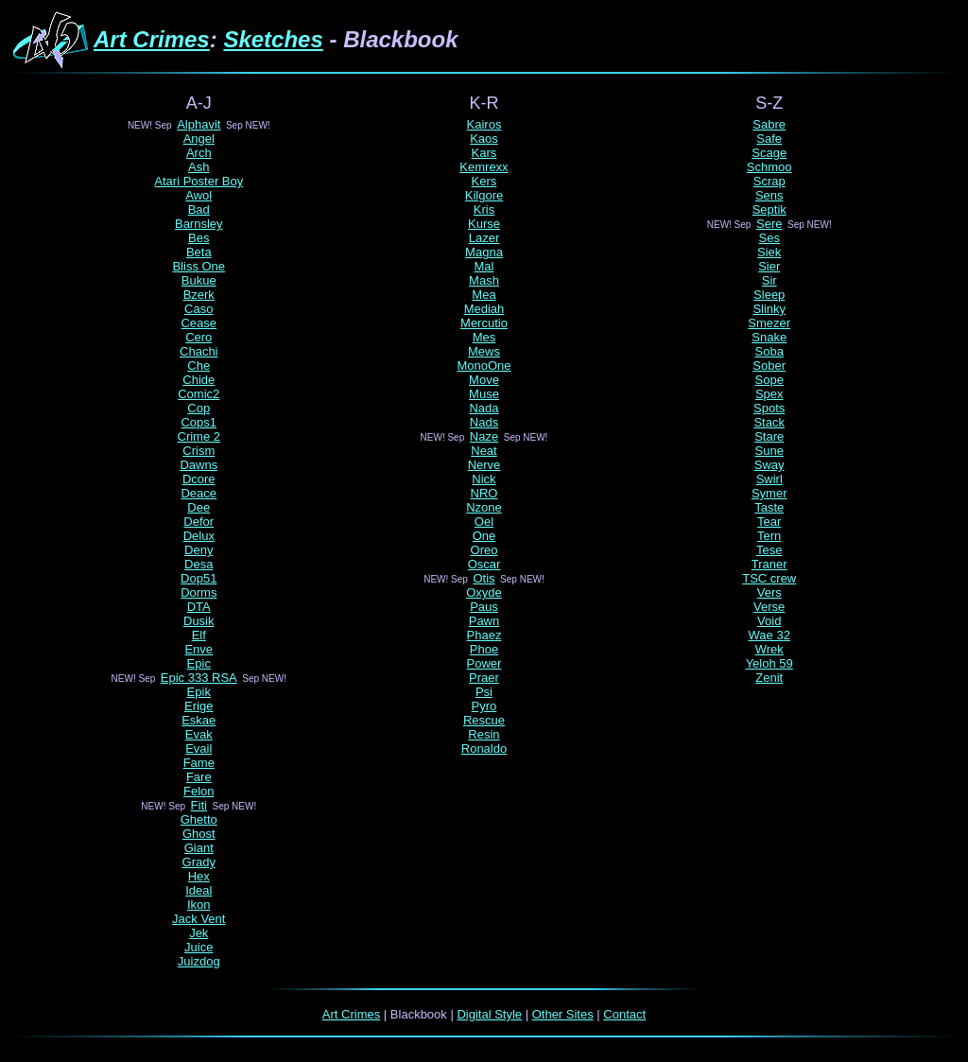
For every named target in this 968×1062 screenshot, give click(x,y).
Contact (624, 1014)
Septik (769, 209)
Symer (769, 493)
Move (484, 380)
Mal (484, 266)
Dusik (199, 621)
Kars (484, 153)
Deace (198, 493)
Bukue (199, 280)
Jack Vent (198, 919)
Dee (198, 507)
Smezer (769, 323)
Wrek (769, 649)
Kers (484, 181)
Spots (769, 408)
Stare (769, 436)
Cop (198, 408)
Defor (198, 521)
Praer (484, 677)
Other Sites (563, 1014)
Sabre (769, 124)
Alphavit (198, 124)
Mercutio (484, 323)
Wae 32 (769, 635)
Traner (769, 564)
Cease (198, 323)
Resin (483, 734)
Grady (199, 862)
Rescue (484, 720)
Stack (769, 422)
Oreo (484, 550)
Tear (769, 521)
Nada (483, 408)
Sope (769, 380)
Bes (198, 238)
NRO (484, 493)
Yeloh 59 (769, 663)
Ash (198, 167)
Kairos (484, 124)
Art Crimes (152, 39)
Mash (484, 280)
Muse (484, 394)
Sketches (272, 39)
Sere (769, 224)
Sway (769, 465)
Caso (198, 309)
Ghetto (199, 819)
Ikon (199, 904)
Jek (198, 933)
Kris (484, 209)
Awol (198, 195)
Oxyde (484, 592)
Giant (199, 848)
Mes (484, 337)
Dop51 (198, 578)
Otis (483, 578)
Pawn (484, 621)
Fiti (199, 805)
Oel (484, 521)
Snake (769, 337)
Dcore (199, 479)
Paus (484, 607)
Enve (198, 649)
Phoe (484, 649)
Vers (769, 592)
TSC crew (769, 578)
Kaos (484, 138)
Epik (199, 692)
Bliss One (198, 266)
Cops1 (198, 422)
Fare (199, 777)
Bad (199, 209)
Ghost (199, 834)
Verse (769, 607)
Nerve (484, 465)
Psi (484, 692)
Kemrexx (483, 167)
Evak (199, 734)
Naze (484, 436)
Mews (484, 351)
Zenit (769, 677)
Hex (199, 876)
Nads (484, 422)
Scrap (769, 181)
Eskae (199, 720)
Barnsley (199, 224)
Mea (483, 294)
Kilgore (484, 195)
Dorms (198, 592)
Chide (198, 380)
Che (198, 365)
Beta (199, 252)
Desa (198, 564)
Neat (483, 451)
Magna (484, 252)
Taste (769, 507)
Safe (769, 138)
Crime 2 (199, 436)
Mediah (484, 309)
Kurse (484, 224)
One (484, 536)
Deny (198, 550)
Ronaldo (484, 748)
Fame (199, 763)
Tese (769, 550)
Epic (199, 663)
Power (484, 663)
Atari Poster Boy (198, 181)
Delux (199, 536)
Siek (769, 252)
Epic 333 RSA (199, 677)
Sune (769, 451)
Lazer (484, 238)
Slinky (769, 309)
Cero (198, 337)
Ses (769, 238)
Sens (769, 195)
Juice (198, 947)
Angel (199, 138)
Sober (769, 365)
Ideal (198, 890)
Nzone (484, 507)
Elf (199, 635)
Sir (769, 280)
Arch (199, 153)
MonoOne (483, 365)
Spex (769, 394)
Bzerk (199, 294)
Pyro (484, 706)
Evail (198, 748)
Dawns (198, 465)
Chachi (198, 351)
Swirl (769, 479)
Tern (769, 536)
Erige (198, 706)
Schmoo (769, 167)
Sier (769, 266)
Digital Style (489, 1014)
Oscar (484, 564)
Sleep (769, 294)
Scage (769, 153)
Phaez (484, 635)
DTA (199, 607)
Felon (199, 791)
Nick (483, 479)
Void (769, 621)
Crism (198, 451)
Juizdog (199, 961)
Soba (769, 351)
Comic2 (198, 394)
